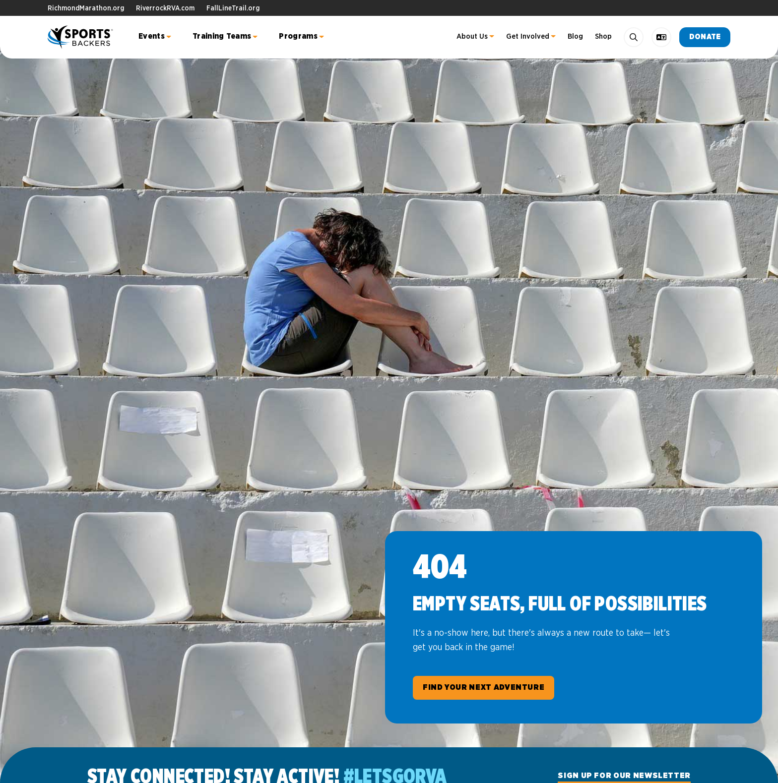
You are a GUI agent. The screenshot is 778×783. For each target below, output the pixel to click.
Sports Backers (81, 37)
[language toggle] (661, 37)
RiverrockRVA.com (165, 8)
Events (151, 36)
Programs (298, 36)
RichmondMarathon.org (86, 8)
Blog (575, 36)
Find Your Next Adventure (483, 687)
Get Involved (527, 36)
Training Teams (222, 36)
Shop (603, 36)
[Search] (634, 37)
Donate (704, 37)
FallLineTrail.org (232, 8)
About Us (472, 36)
